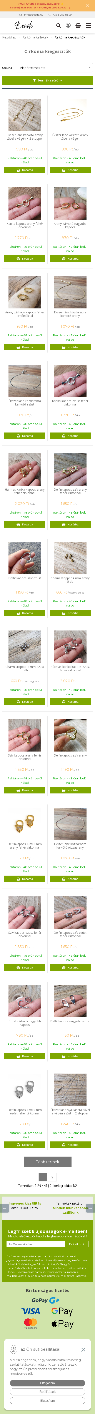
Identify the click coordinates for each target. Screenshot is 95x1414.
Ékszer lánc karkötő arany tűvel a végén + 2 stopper (25, 136)
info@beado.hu (33, 14)
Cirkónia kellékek (35, 37)
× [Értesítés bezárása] (88, 5)
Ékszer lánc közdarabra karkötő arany (70, 314)
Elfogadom (47, 1383)
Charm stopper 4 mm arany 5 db (70, 579)
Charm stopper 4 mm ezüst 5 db (24, 668)
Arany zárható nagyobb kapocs (70, 225)
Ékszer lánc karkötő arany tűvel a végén (70, 136)
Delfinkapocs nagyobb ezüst (70, 1021)
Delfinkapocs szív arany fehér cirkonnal (70, 491)
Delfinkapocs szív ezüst (24, 578)
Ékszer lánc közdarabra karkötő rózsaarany (70, 845)
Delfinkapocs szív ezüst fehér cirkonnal (70, 934)
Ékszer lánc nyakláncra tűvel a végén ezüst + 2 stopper (70, 1111)
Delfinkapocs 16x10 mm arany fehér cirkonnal (25, 845)
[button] (58, 25)
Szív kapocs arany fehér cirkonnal (24, 757)
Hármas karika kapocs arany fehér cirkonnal (25, 491)
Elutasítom (47, 1400)
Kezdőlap (9, 37)
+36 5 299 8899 (62, 14)
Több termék (47, 1162)
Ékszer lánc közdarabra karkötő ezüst (24, 402)
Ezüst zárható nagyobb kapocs (24, 1023)
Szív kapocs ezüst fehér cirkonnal (24, 934)
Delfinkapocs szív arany (70, 755)
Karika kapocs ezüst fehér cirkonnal (70, 402)
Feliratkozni (76, 1244)
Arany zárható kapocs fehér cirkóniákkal (24, 314)
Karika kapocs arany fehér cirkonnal (25, 225)
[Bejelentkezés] (68, 25)
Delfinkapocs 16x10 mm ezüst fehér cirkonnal (25, 1111)
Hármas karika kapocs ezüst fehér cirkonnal (70, 668)
